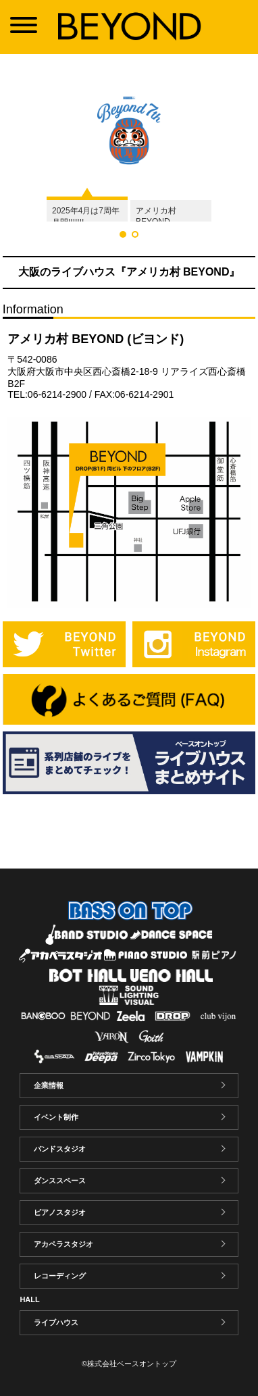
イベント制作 (56, 1117)
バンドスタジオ (60, 1149)
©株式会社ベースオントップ (129, 1364)
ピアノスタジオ (60, 1212)
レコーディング (60, 1276)
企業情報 (48, 1085)
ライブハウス (56, 1322)
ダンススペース (60, 1181)
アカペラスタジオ (63, 1244)
